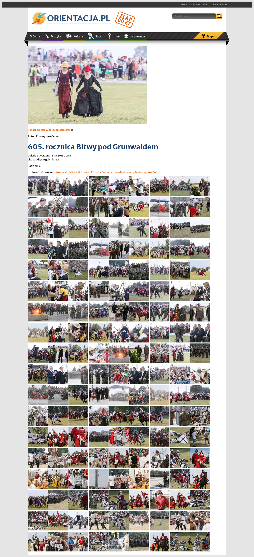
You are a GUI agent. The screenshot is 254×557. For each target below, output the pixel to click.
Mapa (210, 36)
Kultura (78, 36)
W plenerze (138, 36)
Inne (117, 36)
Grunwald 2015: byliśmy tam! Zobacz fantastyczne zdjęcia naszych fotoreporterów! (106, 172)
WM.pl (184, 4)
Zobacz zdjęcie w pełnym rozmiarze (50, 130)
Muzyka (56, 36)
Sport (98, 36)
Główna (35, 36)
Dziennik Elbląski (219, 4)
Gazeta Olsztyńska (199, 4)
